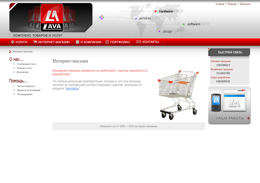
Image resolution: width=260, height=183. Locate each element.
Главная (220, 4)
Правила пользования (28, 90)
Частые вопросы (26, 86)
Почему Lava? (24, 68)
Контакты (245, 4)
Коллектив (22, 72)
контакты (72, 88)
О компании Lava (26, 64)
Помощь (232, 4)
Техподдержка (24, 94)
